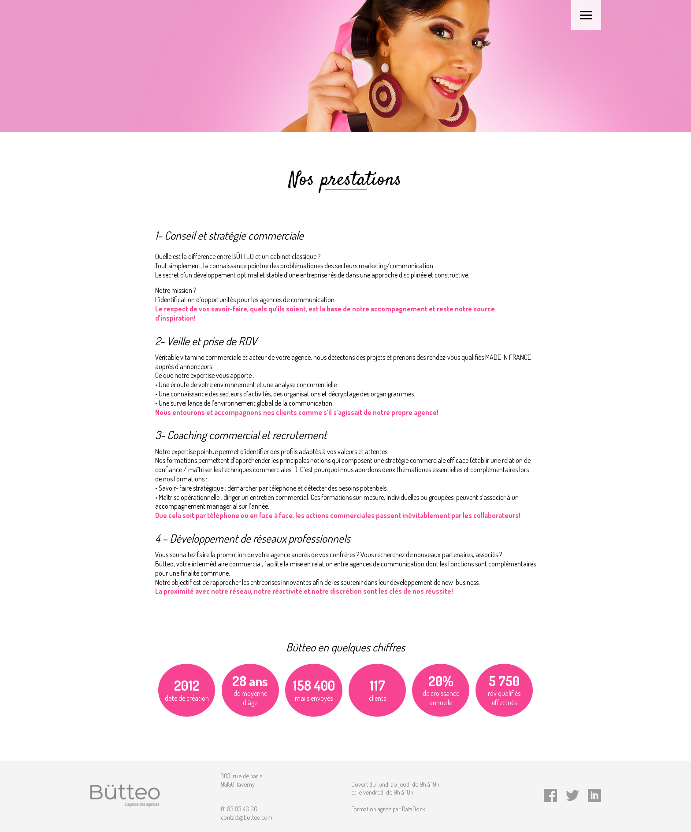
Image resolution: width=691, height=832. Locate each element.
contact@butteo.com (246, 817)
